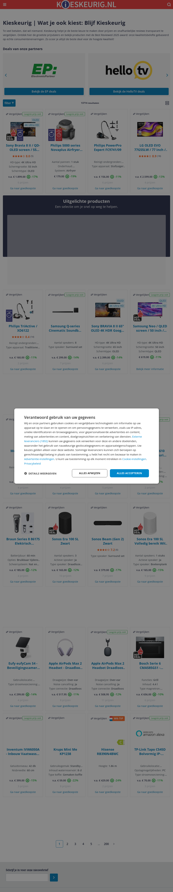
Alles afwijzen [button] (89, 473)
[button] (40, 473)
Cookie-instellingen (134, 459)
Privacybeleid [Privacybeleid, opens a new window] (32, 463)
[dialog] (86, 446)
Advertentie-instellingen (39, 459)
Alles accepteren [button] (129, 473)
